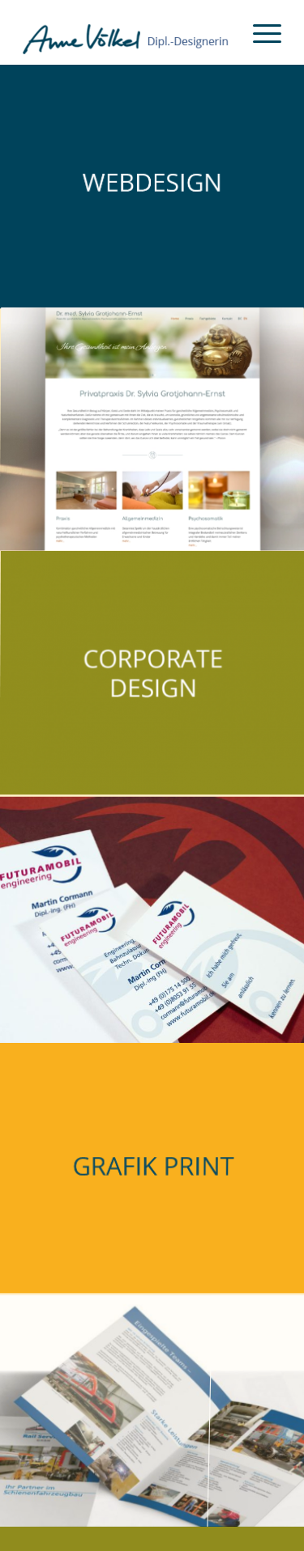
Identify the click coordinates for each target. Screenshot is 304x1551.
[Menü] (259, 32)
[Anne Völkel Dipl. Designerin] (126, 32)
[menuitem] (259, 32)
